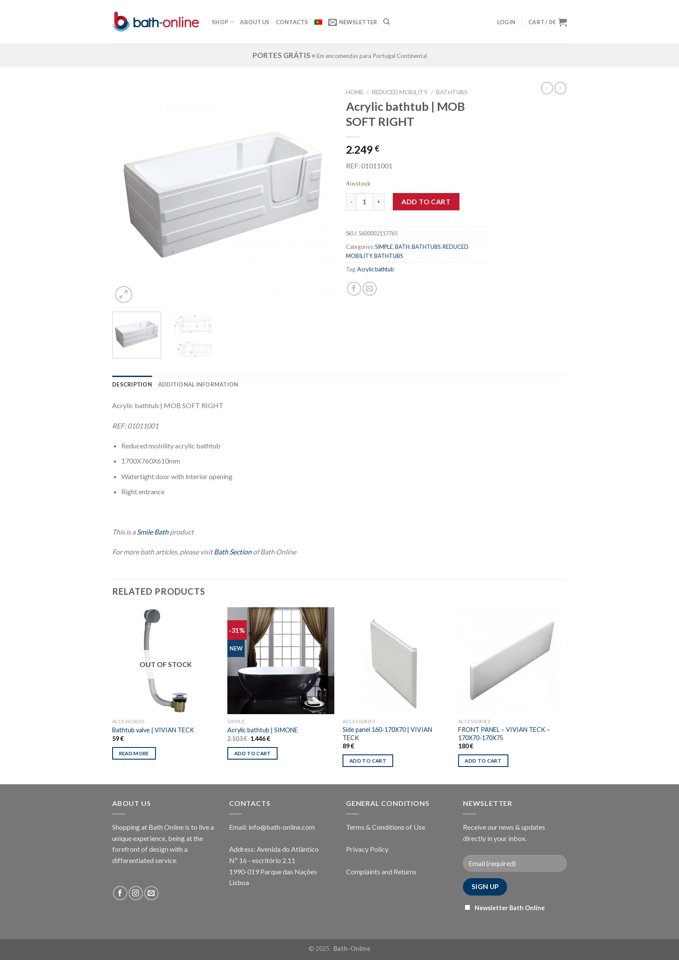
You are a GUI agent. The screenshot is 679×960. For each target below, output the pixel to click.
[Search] (386, 21)
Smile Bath (152, 532)
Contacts (292, 22)
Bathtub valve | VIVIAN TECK (153, 730)
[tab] (132, 384)
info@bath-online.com (282, 827)
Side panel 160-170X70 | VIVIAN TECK (387, 733)
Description (132, 384)
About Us (254, 22)
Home (354, 92)
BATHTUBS (452, 92)
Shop (223, 22)
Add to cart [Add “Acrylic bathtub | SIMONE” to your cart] (252, 753)
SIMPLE (384, 246)
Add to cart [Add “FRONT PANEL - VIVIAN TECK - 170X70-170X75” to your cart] (483, 760)
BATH (402, 246)
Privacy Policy (367, 849)
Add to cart (425, 201)
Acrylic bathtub (375, 269)
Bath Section (233, 552)
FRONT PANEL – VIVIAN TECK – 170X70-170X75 (504, 733)
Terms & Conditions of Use (385, 827)
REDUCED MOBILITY (400, 92)
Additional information (198, 384)
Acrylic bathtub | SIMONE (262, 730)
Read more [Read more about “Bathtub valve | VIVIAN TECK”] (134, 753)
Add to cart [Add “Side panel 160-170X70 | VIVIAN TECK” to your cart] (367, 760)
